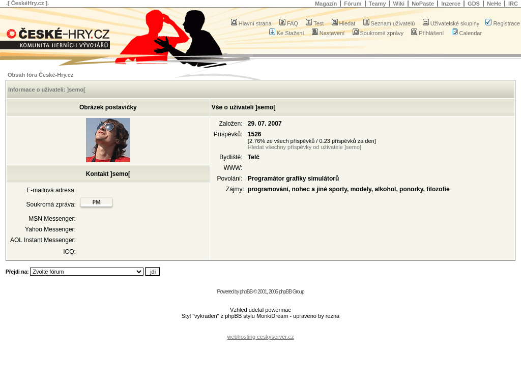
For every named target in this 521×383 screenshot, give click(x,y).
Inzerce (450, 4)
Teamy (377, 4)
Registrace (502, 23)
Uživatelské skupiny (451, 23)
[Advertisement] (260, 329)
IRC (513, 4)
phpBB (246, 291)
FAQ (288, 23)
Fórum (352, 4)
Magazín (326, 4)
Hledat (344, 23)
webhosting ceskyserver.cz (260, 337)
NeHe (494, 4)
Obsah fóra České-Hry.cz (40, 75)
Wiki (399, 4)
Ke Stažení (286, 33)
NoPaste (423, 4)
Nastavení (328, 33)
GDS (474, 4)
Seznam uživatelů (389, 23)
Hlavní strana (251, 23)
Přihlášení (427, 33)
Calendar (467, 33)
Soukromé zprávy (378, 33)
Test (315, 23)
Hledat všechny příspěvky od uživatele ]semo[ (304, 147)
